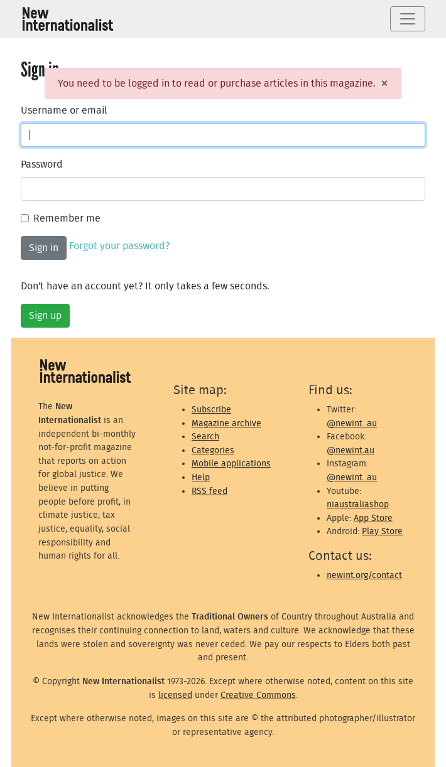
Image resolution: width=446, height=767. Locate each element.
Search (205, 436)
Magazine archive (226, 423)
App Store (373, 518)
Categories (213, 450)
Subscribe (211, 409)
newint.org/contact (364, 575)
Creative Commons (258, 695)
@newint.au (350, 450)
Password (42, 164)
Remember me (67, 218)
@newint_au (352, 423)
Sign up (45, 316)
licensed (175, 695)
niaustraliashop (358, 504)
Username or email (64, 110)
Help (201, 477)
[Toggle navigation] (407, 18)
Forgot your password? (119, 246)
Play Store (382, 531)
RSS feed (209, 491)
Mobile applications (231, 463)
